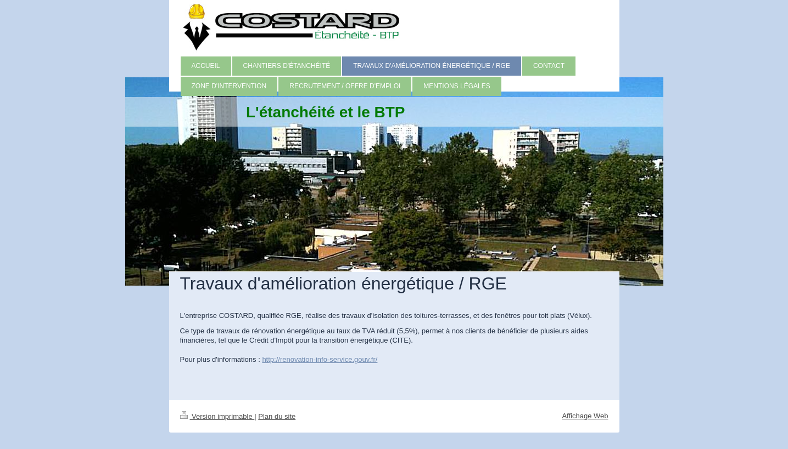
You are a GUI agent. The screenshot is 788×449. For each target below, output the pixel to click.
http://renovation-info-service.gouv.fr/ (319, 359)
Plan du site (276, 416)
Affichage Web (585, 416)
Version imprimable (217, 416)
